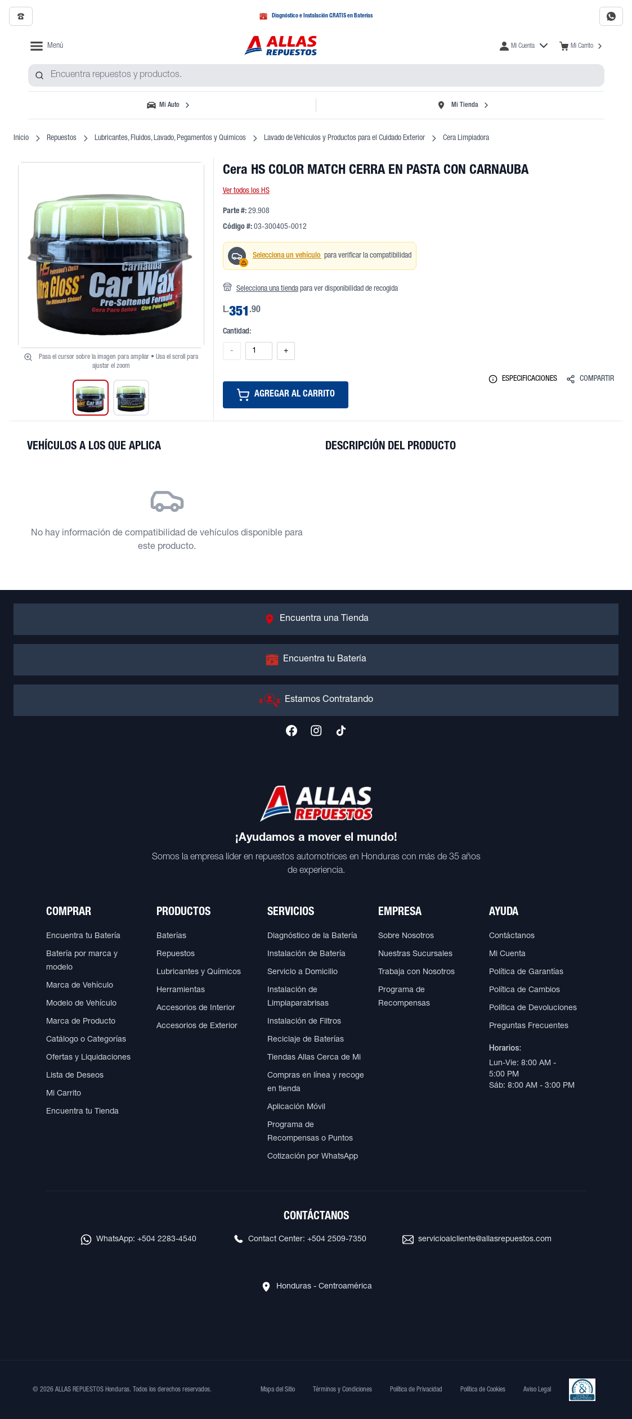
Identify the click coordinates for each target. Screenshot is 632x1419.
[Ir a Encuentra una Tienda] (316, 619)
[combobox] (316, 75)
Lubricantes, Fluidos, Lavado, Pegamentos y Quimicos (170, 138)
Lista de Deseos (75, 1076)
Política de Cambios (524, 990)
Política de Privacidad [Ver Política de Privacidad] (416, 1389)
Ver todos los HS (246, 191)
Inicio (21, 138)
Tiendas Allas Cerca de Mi (314, 1058)
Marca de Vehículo (79, 986)
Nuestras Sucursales (415, 954)
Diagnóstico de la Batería (312, 936)
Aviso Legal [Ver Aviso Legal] (537, 1389)
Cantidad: (237, 332)
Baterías (171, 936)
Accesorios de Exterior (196, 1026)
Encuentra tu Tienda (82, 1112)
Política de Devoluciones (533, 1008)
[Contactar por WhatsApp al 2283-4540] (611, 16)
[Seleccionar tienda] (462, 105)
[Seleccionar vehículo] (170, 105)
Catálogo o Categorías (86, 1040)
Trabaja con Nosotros (416, 972)
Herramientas (180, 990)
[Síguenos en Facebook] (291, 730)
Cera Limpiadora (466, 138)
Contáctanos (512, 936)
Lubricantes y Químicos (198, 972)
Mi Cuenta (507, 954)
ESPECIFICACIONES (522, 379)
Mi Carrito (63, 1094)
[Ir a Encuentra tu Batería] (316, 659)
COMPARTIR (590, 379)
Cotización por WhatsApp (312, 1157)
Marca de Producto (80, 1022)
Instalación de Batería (306, 954)
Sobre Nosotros (406, 936)
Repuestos (62, 138)
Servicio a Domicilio (302, 972)
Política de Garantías (526, 972)
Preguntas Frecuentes (528, 1026)
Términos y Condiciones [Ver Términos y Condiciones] (342, 1389)
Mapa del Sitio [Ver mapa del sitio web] (278, 1389)
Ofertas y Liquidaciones (88, 1058)
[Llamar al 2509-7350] (21, 16)
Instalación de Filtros (304, 1022)
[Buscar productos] (39, 75)
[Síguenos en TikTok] (341, 730)
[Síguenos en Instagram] (316, 730)
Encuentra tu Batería (83, 936)
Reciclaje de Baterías (305, 1040)
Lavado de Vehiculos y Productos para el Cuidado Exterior (344, 138)
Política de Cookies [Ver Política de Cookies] (482, 1389)
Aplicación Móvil (296, 1107)
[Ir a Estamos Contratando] (316, 700)
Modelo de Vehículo (81, 1004)
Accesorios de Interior (195, 1008)
